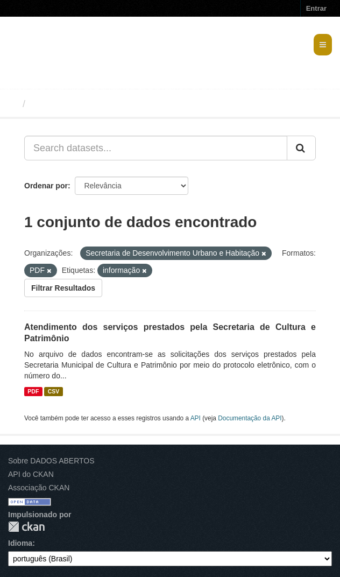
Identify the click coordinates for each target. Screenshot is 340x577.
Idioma (20, 543)
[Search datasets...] (155, 148)
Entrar (316, 8)
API (195, 418)
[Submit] (301, 148)
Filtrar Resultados (63, 288)
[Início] (12, 103)
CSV (54, 391)
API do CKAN (31, 474)
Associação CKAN (38, 487)
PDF (33, 391)
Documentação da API (249, 418)
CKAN (26, 526)
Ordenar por (46, 185)
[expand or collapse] (323, 44)
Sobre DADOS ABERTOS (51, 460)
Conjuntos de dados (77, 103)
